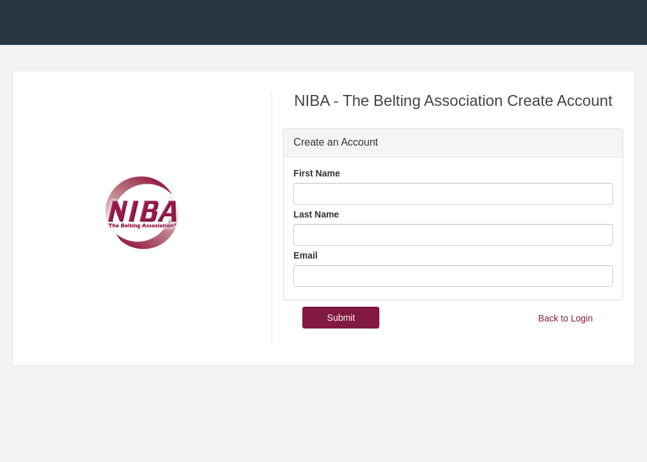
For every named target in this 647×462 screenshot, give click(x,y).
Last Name (316, 214)
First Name (316, 173)
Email (305, 255)
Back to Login (566, 318)
